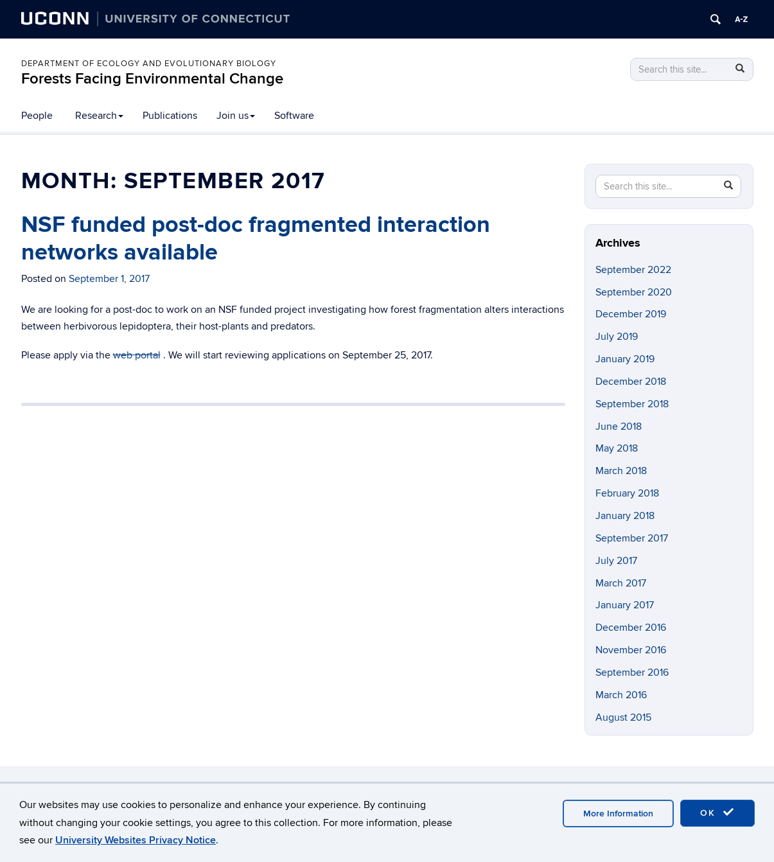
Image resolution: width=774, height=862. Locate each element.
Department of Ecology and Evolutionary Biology (148, 63)
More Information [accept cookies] (618, 813)
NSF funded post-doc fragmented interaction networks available (255, 239)
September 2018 (632, 404)
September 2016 (632, 672)
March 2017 (620, 583)
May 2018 (616, 448)
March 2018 (621, 470)
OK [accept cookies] (717, 812)
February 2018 (627, 493)
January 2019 (625, 359)
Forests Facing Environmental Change (152, 78)
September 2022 (633, 269)
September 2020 (633, 292)
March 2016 (621, 695)
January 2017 (624, 605)
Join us (235, 115)
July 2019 (616, 336)
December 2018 (630, 381)
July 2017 (616, 560)
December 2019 (630, 314)
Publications (170, 115)
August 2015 (623, 717)
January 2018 (625, 515)
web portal (137, 355)
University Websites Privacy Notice (135, 840)
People (37, 115)
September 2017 (631, 538)
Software (294, 115)
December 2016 (630, 627)
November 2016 (630, 650)
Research (99, 115)
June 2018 (618, 426)
